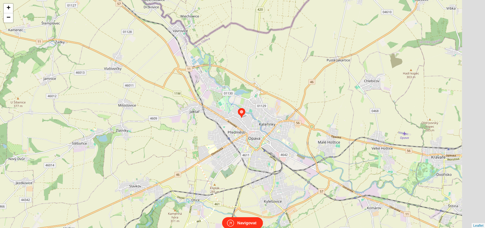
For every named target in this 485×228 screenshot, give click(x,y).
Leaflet (478, 220)
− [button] (9, 18)
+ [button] (9, 8)
